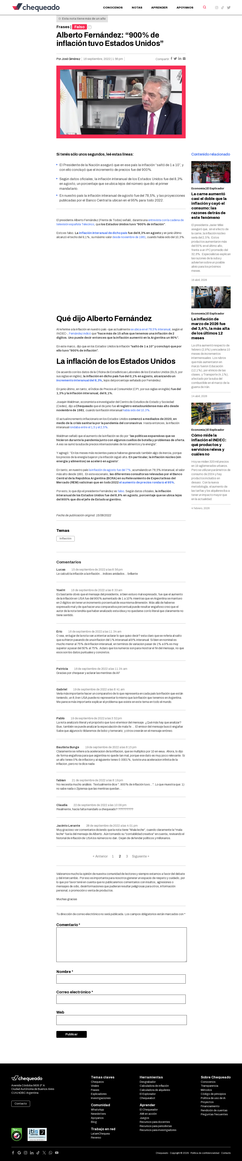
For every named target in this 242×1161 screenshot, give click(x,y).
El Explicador (215, 188)
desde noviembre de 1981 (129, 237)
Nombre (64, 972)
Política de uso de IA (213, 1098)
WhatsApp (97, 1109)
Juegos (144, 1118)
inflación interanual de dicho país (103, 233)
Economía (198, 188)
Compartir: (163, 59)
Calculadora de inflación (154, 1085)
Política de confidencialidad (205, 1153)
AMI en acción (148, 1113)
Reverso (96, 1137)
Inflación (65, 538)
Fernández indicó (80, 333)
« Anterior (100, 856)
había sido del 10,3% (136, 410)
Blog (94, 1122)
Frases (63, 27)
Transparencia (209, 1085)
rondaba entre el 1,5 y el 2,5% (88, 427)
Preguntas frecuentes (214, 1114)
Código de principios (213, 1094)
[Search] (204, 7)
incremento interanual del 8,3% (79, 380)
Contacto (21, 1103)
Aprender (159, 7)
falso (121, 491)
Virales (95, 1085)
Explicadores (99, 1094)
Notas (137, 7)
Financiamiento (210, 1106)
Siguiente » (140, 856)
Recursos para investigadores (158, 1130)
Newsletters (98, 1113)
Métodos (206, 1090)
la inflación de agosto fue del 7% (110, 470)
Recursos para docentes (155, 1122)
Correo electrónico (74, 992)
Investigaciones (101, 1098)
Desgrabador (148, 1081)
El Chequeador (149, 1109)
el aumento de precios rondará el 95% (146, 482)
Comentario (68, 925)
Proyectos (207, 1102)
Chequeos (97, 1081)
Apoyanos (185, 7)
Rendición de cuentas (214, 1110)
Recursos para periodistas (156, 1126)
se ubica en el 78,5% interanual (150, 329)
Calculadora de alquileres (155, 1090)
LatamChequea (100, 1133)
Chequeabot (147, 1098)
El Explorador (148, 1094)
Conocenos (113, 7)
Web (60, 1012)
